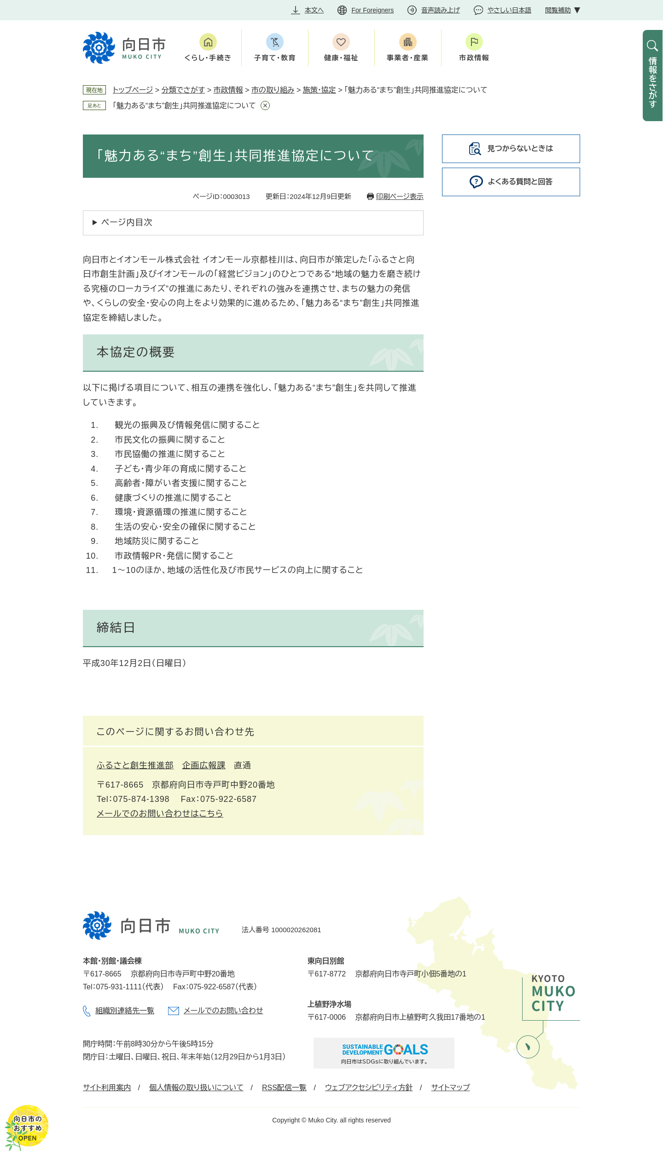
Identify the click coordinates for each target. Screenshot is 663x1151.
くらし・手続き (208, 58)
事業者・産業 (408, 58)
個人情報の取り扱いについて (196, 1088)
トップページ (133, 90)
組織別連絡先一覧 (124, 1011)
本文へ (314, 10)
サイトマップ (450, 1088)
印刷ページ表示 (400, 196)
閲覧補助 (558, 10)
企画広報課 (204, 765)
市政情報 (474, 58)
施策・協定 (319, 90)
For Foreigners (372, 10)
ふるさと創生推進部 (135, 765)
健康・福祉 (341, 58)
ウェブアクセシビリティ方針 (369, 1088)
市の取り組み (273, 90)
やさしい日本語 (509, 10)
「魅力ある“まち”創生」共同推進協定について (184, 106)
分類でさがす (183, 90)
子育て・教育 (275, 58)
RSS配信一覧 (284, 1088)
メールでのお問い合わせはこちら (160, 813)
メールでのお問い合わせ (223, 1011)
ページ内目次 (126, 222)
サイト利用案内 (107, 1088)
